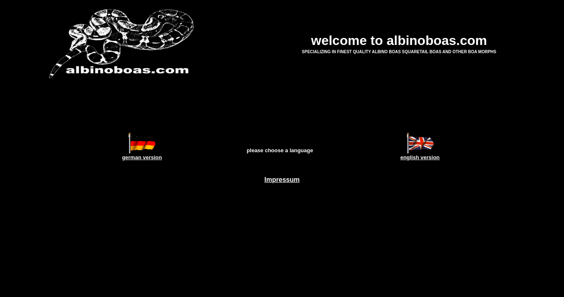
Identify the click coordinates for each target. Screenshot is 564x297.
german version (142, 157)
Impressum (281, 179)
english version (419, 157)
